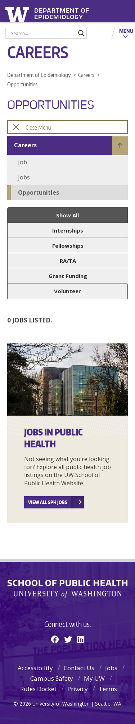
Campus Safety (51, 678)
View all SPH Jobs (47, 502)
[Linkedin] (80, 639)
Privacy (77, 689)
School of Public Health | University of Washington (67, 589)
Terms (108, 689)
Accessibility (35, 668)
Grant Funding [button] (68, 275)
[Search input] (43, 33)
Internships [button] (67, 230)
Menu (126, 30)
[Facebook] (55, 639)
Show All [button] (67, 215)
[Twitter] (68, 639)
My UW (94, 678)
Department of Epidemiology (61, 11)
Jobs (24, 177)
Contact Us (79, 668)
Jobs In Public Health (53, 438)
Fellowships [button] (68, 245)
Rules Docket (38, 689)
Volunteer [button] (67, 291)
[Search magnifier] (81, 33)
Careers (25, 145)
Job (22, 162)
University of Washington (18, 13)
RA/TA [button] (68, 260)
